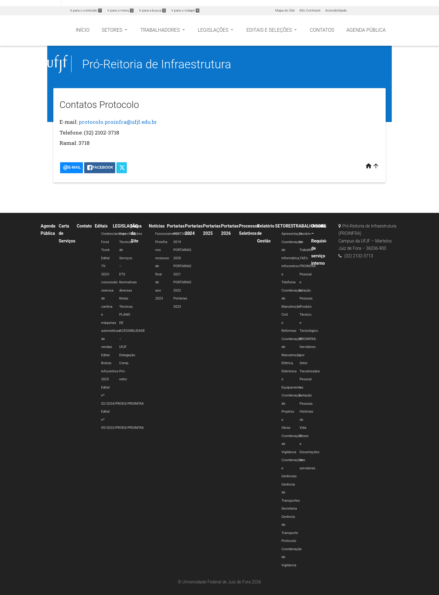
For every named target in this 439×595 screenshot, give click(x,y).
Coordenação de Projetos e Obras (291, 411)
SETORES (284, 226)
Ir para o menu (120, 11)
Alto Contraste (310, 11)
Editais (101, 226)
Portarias (175, 226)
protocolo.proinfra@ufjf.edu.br (118, 121)
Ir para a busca (152, 11)
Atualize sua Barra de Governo (93, 3)
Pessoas (306, 298)
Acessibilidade (336, 11)
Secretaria (289, 509)
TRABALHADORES (311, 226)
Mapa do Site (284, 11)
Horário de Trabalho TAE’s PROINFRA (308, 250)
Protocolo (288, 541)
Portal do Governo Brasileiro (30, 3)
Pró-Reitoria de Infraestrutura (156, 64)
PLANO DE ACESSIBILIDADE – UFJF (132, 331)
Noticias (157, 226)
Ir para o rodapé (185, 11)
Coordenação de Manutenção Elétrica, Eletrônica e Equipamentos (292, 363)
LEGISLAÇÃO (125, 226)
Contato (84, 226)
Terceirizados (310, 371)
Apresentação (291, 234)
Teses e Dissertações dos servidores (309, 452)
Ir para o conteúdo (86, 11)
